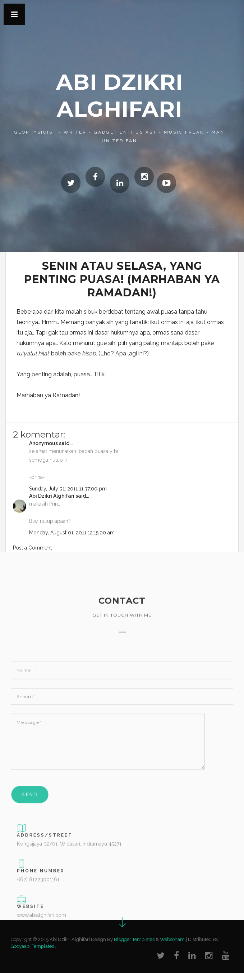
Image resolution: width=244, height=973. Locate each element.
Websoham (172, 939)
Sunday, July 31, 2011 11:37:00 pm (68, 489)
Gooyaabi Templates (32, 946)
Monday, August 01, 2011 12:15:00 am (72, 532)
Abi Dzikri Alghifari (51, 496)
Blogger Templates (134, 939)
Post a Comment (32, 548)
